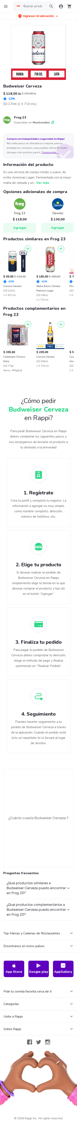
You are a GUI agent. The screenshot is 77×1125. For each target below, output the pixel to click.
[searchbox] (34, 6)
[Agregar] (28, 248)
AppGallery (63, 968)
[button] (38, 16)
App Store (14, 968)
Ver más (42, 183)
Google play (38, 968)
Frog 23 (20, 117)
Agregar (19, 228)
